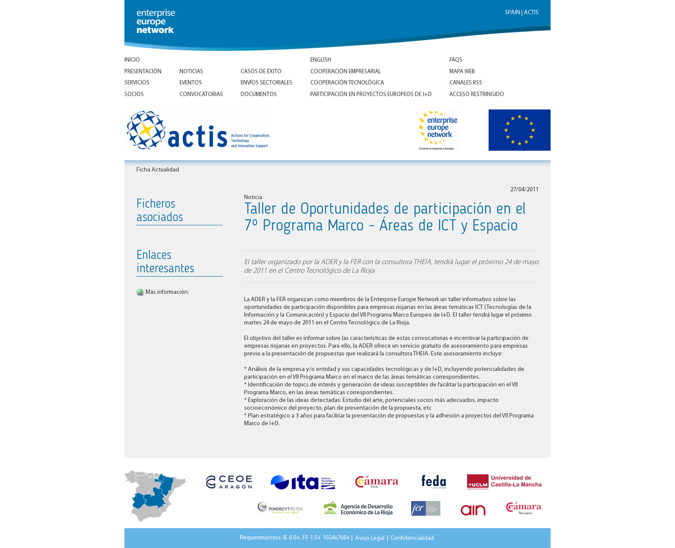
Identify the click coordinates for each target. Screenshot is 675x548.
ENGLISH (320, 60)
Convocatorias (201, 94)
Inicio (132, 60)
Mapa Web (462, 72)
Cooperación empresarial (345, 72)
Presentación (142, 72)
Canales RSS (465, 83)
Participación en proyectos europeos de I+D (371, 94)
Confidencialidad (412, 538)
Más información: (167, 292)
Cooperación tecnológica (347, 83)
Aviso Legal (369, 538)
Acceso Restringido (476, 94)
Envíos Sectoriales (266, 83)
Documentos (259, 94)
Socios (134, 94)
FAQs (455, 60)
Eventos (191, 83)
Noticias (191, 72)
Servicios (136, 83)
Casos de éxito (261, 72)
